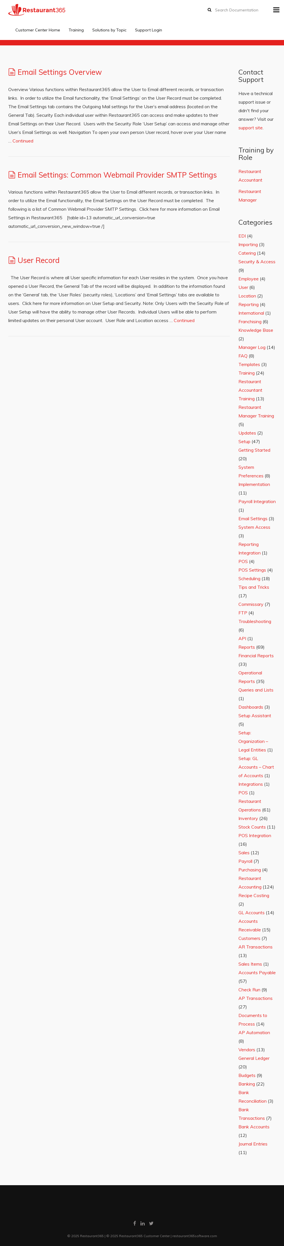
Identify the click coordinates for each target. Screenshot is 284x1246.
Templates (249, 364)
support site (250, 127)
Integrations (250, 784)
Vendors (246, 1049)
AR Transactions (255, 947)
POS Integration (254, 835)
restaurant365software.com (194, 1236)
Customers (249, 938)
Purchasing (249, 870)
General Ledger (253, 1058)
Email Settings (252, 518)
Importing (248, 244)
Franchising (249, 321)
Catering (247, 253)
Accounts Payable (257, 972)
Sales (244, 852)
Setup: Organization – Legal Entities (253, 741)
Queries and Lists (255, 690)
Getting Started (254, 450)
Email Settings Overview (60, 72)
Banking (246, 1084)
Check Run (249, 989)
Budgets (247, 1075)
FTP (242, 613)
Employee (248, 279)
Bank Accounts (253, 1127)
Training (76, 30)
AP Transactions (255, 998)
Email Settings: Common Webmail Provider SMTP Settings (117, 175)
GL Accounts (251, 912)
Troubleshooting (254, 621)
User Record (39, 260)
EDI (242, 236)
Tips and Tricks (253, 587)
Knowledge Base (255, 330)
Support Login (148, 30)
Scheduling (249, 578)
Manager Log (251, 347)
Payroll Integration (257, 501)
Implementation (254, 484)
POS (243, 561)
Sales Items (250, 964)
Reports (246, 647)
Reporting (248, 304)
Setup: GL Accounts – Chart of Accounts (256, 766)
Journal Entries (252, 1144)
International (251, 313)
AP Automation (254, 1032)
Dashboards (250, 707)
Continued (23, 141)
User (243, 287)
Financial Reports (256, 655)
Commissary (250, 604)
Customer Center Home (37, 30)
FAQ (243, 356)
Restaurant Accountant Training (250, 390)
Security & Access (256, 261)
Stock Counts (252, 827)
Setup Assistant (254, 715)
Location (247, 296)
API (242, 638)
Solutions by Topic (109, 30)
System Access (254, 527)
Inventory (248, 818)
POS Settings (252, 570)
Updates (247, 433)
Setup (244, 441)
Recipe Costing (253, 895)
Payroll (245, 861)
